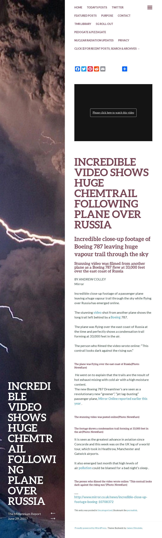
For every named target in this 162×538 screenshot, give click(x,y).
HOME (78, 7)
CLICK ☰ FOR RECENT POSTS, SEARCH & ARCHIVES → (107, 48)
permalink (132, 510)
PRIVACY (123, 40)
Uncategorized (104, 510)
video (97, 312)
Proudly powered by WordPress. (91, 528)
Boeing (116, 317)
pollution (85, 468)
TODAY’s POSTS (97, 7)
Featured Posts (85, 15)
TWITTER (117, 7)
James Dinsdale (134, 528)
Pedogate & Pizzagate (90, 32)
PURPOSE (107, 15)
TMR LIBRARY (82, 24)
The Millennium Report (24, 514)
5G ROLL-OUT (104, 24)
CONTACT (124, 15)
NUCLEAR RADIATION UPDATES (94, 40)
